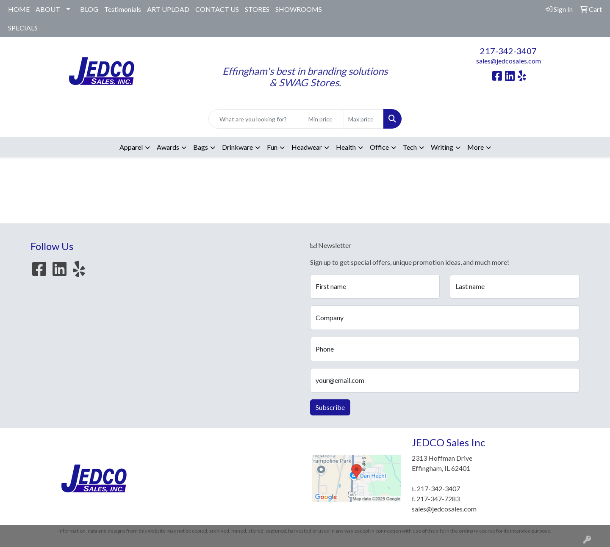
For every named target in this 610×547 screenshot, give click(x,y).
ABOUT (48, 9)
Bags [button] (200, 147)
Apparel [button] (131, 147)
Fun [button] (272, 147)
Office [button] (379, 147)
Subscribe (330, 407)
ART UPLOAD (168, 9)
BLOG (89, 9)
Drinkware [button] (237, 147)
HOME (19, 9)
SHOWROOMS (298, 9)
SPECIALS (23, 28)
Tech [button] (410, 147)
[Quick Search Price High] (364, 119)
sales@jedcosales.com (508, 61)
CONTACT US (217, 9)
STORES (257, 9)
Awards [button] (168, 147)
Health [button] (346, 147)
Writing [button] (442, 147)
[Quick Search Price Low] (324, 119)
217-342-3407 (508, 51)
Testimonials (122, 9)
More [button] (475, 147)
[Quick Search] (256, 119)
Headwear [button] (306, 147)
